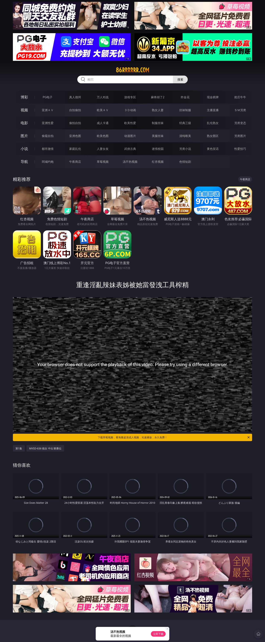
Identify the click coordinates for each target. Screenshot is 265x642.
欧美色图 (103, 136)
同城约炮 (48, 162)
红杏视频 (158, 162)
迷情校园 (158, 149)
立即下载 (158, 634)
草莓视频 (103, 162)
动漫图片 (130, 136)
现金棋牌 (213, 97)
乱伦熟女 (213, 123)
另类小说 (185, 149)
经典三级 (185, 123)
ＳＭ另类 (240, 110)
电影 (24, 122)
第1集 (18, 448)
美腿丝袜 (158, 136)
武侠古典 (130, 149)
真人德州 (75, 97)
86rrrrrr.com (132, 70)
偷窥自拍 (48, 136)
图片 (24, 135)
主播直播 (213, 110)
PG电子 (47, 97)
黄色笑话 (213, 149)
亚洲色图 (75, 136)
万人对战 (103, 97)
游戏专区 (130, 97)
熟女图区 (213, 136)
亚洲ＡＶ (48, 110)
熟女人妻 (158, 110)
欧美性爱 (130, 123)
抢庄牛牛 (240, 97)
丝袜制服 (185, 110)
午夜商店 (75, 162)
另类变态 (240, 123)
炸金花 (185, 97)
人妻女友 (103, 149)
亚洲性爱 (48, 123)
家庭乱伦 (75, 149)
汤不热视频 (130, 162)
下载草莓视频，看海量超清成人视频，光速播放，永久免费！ (174, 437)
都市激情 (48, 149)
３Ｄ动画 (130, 110)
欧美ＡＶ (103, 110)
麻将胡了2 (157, 97)
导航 (24, 161)
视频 (24, 109)
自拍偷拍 (75, 110)
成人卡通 (103, 123)
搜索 (180, 79)
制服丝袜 (158, 123)
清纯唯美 (185, 136)
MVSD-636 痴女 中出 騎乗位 (45, 448)
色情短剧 (185, 162)
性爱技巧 (240, 149)
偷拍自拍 (75, 123)
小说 (24, 148)
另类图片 (240, 136)
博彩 (24, 97)
